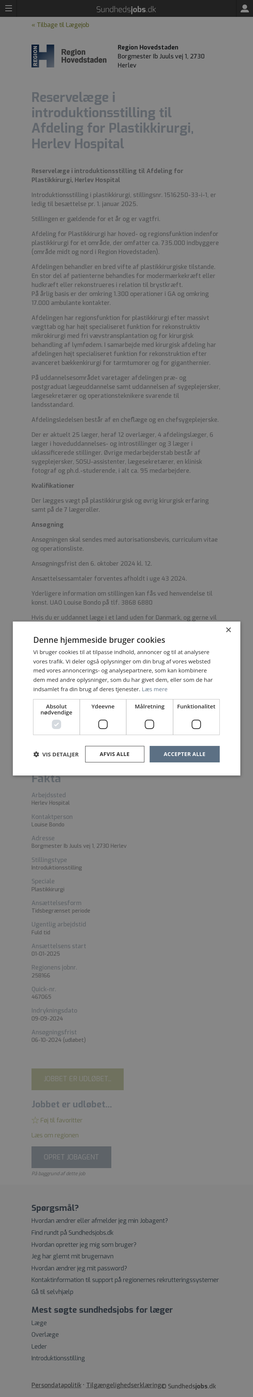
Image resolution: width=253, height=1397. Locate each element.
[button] (56, 754)
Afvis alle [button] (115, 754)
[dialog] (126, 698)
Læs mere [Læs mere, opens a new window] (155, 689)
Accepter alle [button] (184, 754)
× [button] (228, 630)
